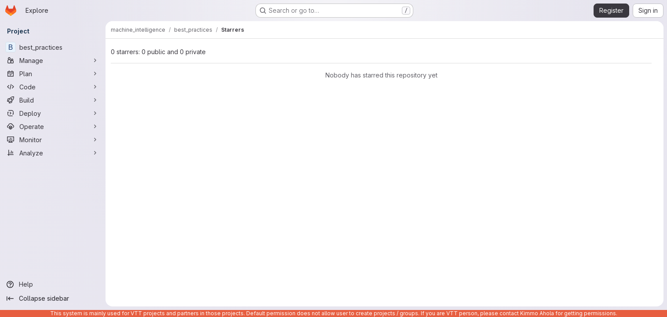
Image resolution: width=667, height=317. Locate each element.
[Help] (53, 284)
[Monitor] (53, 139)
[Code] (53, 87)
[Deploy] (53, 113)
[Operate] (53, 126)
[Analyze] (53, 153)
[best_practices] (53, 47)
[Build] (53, 100)
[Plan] (53, 73)
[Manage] (53, 60)
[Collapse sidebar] (53, 298)
